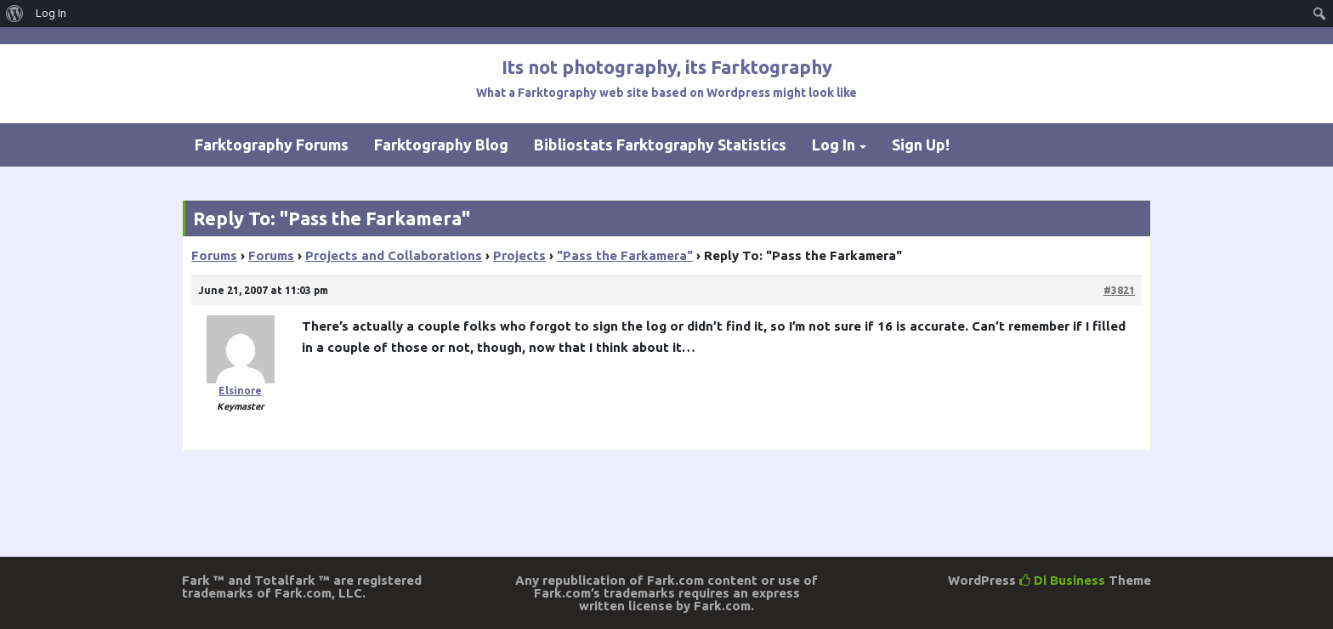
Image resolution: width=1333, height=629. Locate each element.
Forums (214, 255)
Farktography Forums (272, 144)
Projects (519, 255)
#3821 (1119, 290)
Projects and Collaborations (393, 255)
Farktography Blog (441, 144)
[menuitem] (15, 13)
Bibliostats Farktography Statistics (660, 144)
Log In (833, 144)
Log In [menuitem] (51, 13)
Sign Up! (921, 144)
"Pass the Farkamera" (625, 255)
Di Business (1062, 580)
